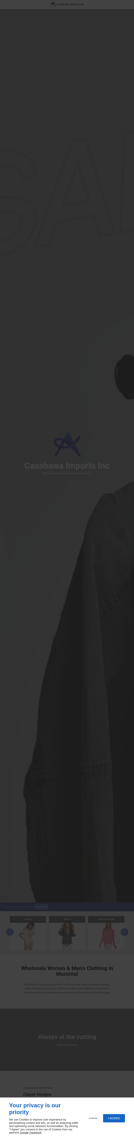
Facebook (35, 1132)
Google (24, 1132)
